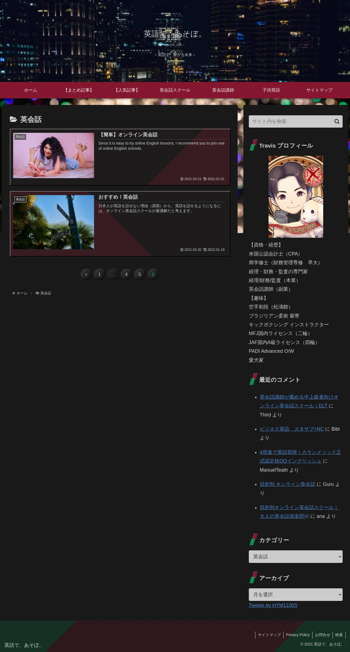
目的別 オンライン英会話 (287, 484)
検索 (339, 635)
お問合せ (321, 635)
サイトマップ (267, 635)
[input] (296, 121)
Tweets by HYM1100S (273, 605)
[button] (337, 121)
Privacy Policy (296, 635)
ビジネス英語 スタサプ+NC (292, 429)
